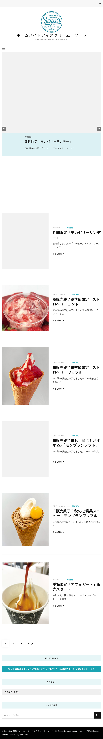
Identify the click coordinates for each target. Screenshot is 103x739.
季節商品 (28, 137)
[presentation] (4, 129)
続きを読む (58, 254)
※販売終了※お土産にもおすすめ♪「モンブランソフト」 (75, 443)
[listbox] (51, 129)
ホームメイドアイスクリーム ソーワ (51, 35)
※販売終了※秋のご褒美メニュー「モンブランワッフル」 (76, 513)
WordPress (24, 735)
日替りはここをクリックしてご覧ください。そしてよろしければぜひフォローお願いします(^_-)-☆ (51, 669)
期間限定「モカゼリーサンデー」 (48, 141)
